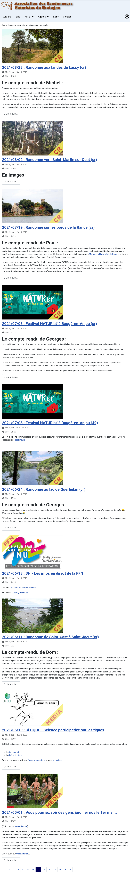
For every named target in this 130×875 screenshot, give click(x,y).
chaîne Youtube (15, 755)
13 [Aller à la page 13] (44, 869)
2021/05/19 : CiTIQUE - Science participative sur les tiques (53, 730)
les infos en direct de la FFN (23, 587)
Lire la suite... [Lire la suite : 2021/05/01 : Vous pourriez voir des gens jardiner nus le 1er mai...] (11, 860)
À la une (7, 16)
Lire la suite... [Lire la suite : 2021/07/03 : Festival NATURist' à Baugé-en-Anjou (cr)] (11, 377)
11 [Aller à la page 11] (33, 869)
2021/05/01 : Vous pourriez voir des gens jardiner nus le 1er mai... (59, 812)
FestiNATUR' (19, 440)
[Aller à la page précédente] (9, 869)
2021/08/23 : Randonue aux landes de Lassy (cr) (44, 67)
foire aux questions (36, 760)
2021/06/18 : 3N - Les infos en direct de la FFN (42, 573)
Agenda (42, 16)
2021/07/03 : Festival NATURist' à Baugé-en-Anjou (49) (50, 423)
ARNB (27, 16)
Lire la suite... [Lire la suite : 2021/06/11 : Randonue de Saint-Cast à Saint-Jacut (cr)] (11, 684)
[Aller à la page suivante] (65, 869)
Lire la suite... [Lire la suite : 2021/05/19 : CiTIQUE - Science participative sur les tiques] (11, 766)
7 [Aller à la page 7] (13, 869)
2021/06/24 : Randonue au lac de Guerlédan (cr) (43, 489)
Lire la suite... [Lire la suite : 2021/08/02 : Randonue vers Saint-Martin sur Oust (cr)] (11, 181)
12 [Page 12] (38, 869)
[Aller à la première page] (4, 869)
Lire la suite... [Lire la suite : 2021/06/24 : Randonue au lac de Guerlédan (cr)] (11, 527)
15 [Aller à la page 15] (55, 869)
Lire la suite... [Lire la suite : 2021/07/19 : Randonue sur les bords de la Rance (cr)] (11, 278)
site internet (13, 752)
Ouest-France (21, 826)
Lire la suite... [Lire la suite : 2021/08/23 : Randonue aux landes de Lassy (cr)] (11, 114)
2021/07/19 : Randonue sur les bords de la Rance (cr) (48, 227)
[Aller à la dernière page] (70, 869)
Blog (18, 16)
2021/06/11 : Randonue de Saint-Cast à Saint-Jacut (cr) (50, 637)
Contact (67, 16)
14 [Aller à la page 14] (49, 869)
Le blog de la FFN (20, 592)
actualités (57, 760)
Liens (56, 16)
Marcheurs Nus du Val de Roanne (104, 254)
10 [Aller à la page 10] (27, 869)
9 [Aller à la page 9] (22, 869)
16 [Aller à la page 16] (60, 869)
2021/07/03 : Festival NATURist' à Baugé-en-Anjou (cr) (49, 323)
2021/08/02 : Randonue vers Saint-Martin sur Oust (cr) (49, 159)
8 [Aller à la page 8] (18, 869)
